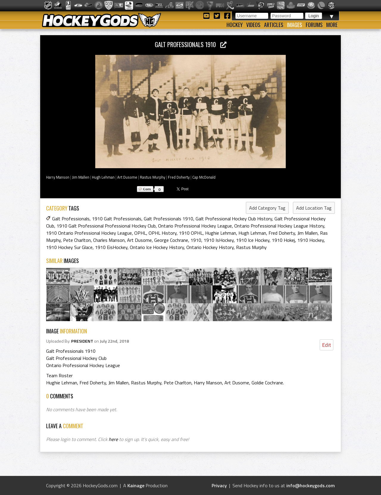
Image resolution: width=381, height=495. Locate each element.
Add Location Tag (314, 207)
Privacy (219, 485)
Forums (314, 25)
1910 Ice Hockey (252, 240)
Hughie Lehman (220, 232)
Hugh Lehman (103, 177)
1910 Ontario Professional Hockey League (89, 232)
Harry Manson (57, 177)
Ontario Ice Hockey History (157, 247)
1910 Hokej (283, 240)
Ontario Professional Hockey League (195, 225)
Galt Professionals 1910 (191, 44)
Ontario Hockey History (210, 247)
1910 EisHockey (111, 247)
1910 (195, 240)
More (332, 25)
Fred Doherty (179, 177)
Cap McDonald (204, 177)
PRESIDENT (82, 341)
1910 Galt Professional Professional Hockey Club (106, 225)
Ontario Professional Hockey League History (279, 225)
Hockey (235, 25)
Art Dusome (127, 177)
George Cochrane (171, 240)
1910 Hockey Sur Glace (69, 247)
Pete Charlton (77, 240)
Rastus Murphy (152, 177)
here (113, 439)
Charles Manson (109, 240)
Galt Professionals (71, 218)
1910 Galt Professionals (116, 218)
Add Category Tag (267, 207)
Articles (273, 25)
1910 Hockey (310, 240)
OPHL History (163, 232)
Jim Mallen (80, 177)
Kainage (135, 485)
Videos (253, 25)
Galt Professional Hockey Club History (234, 218)
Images (294, 25)
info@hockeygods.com (310, 485)
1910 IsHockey (219, 240)
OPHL (140, 232)
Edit (326, 345)
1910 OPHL (191, 232)
